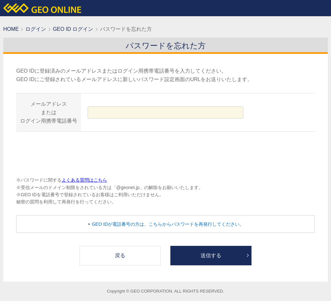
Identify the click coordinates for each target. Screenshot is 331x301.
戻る (120, 255)
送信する (211, 255)
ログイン (35, 29)
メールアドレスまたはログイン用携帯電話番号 (48, 112)
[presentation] (165, 154)
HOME (11, 29)
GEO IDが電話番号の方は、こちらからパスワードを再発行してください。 (168, 224)
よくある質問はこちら (84, 180)
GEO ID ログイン (73, 29)
